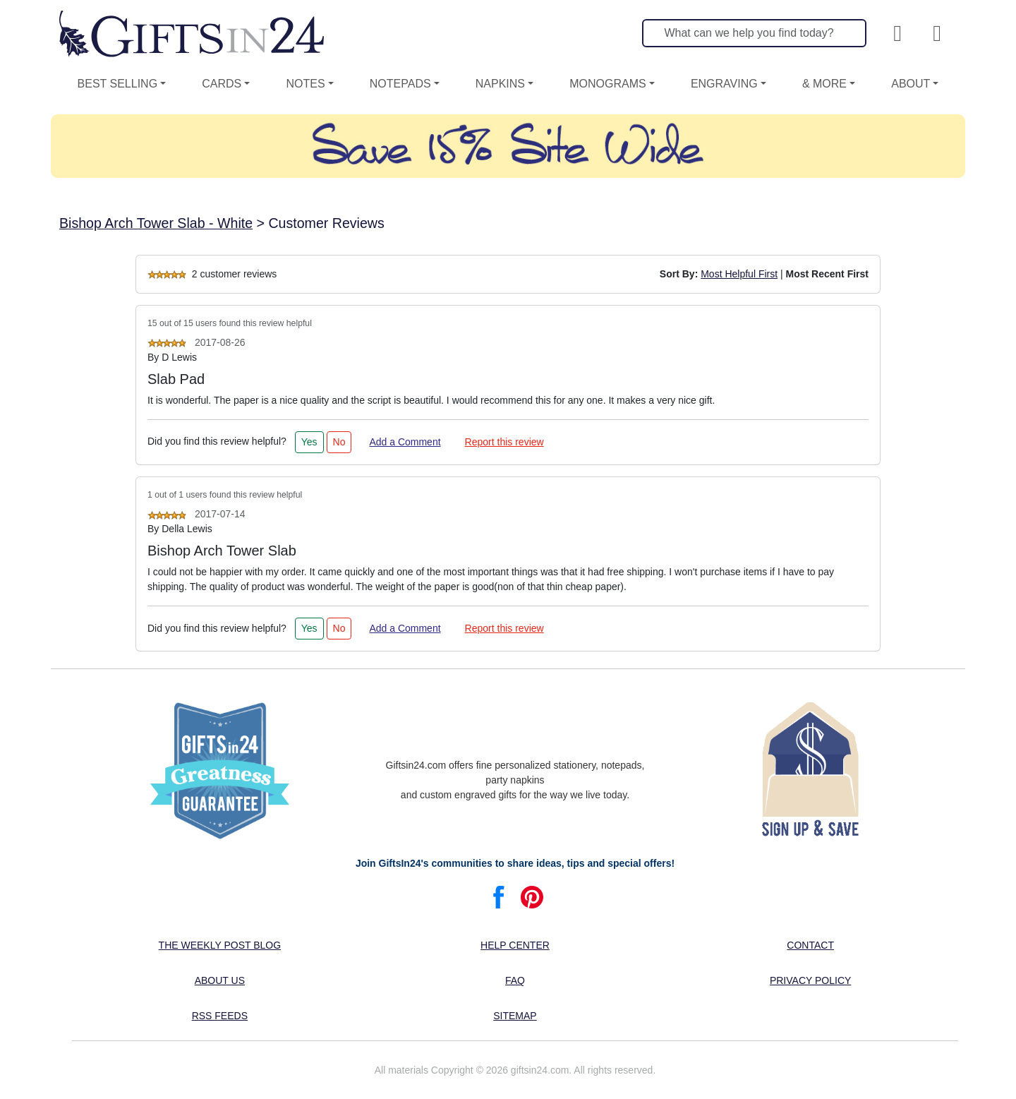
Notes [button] (305, 84)
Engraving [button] (724, 84)
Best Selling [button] (118, 84)
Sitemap (514, 1015)
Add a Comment (404, 442)
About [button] (910, 84)
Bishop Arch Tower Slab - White (156, 223)
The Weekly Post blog (220, 945)
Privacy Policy (810, 980)
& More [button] (824, 84)
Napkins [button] (500, 84)
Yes (309, 442)
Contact (810, 945)
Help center (515, 945)
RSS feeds (220, 1015)
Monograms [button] (607, 84)
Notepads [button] (400, 84)
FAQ (515, 980)
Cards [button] (221, 84)
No (339, 442)
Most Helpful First (739, 274)
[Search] (754, 33)
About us (220, 980)
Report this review (504, 442)
